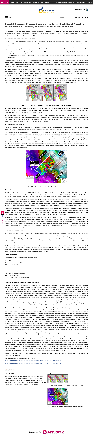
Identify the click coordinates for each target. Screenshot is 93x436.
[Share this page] (85, 17)
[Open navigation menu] (8, 17)
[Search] (66, 17)
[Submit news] (2, 213)
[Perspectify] (2, 216)
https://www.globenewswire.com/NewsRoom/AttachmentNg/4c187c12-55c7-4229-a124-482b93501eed (33, 363)
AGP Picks (4, 2)
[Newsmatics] (2, 223)
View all (89, 2)
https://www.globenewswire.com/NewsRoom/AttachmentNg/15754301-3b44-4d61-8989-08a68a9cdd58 (33, 360)
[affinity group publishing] (2, 219)
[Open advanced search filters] (79, 17)
